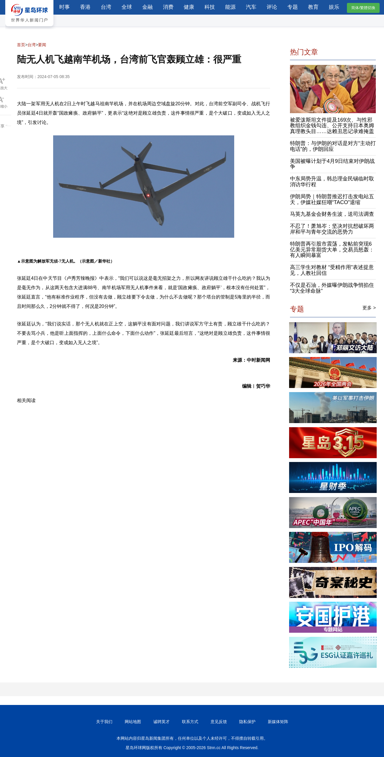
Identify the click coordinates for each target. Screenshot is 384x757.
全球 (126, 7)
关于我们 (104, 721)
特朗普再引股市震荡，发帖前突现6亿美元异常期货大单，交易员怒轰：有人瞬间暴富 (332, 249)
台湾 (106, 7)
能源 (230, 7)
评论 (272, 7)
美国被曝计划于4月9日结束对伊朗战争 (332, 164)
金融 (147, 7)
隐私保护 (247, 721)
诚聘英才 (161, 721)
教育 (313, 7)
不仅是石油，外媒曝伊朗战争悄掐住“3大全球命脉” (332, 288)
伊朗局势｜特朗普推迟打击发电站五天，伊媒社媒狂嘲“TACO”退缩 (332, 199)
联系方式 (190, 721)
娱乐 (334, 7)
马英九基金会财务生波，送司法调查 (332, 214)
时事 (64, 7)
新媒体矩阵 (278, 721)
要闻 (42, 44)
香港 (85, 7)
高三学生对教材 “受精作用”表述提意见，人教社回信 (332, 270)
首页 (21, 44)
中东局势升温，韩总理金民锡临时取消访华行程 (332, 181)
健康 (189, 7)
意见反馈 (219, 721)
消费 (168, 7)
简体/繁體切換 (363, 8)
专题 (292, 7)
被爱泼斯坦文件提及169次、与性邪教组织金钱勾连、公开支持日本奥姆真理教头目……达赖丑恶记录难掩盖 (332, 125)
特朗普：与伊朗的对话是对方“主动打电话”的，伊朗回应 (333, 146)
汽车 (251, 7)
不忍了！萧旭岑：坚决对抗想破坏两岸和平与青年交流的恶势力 (332, 229)
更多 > (369, 307)
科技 (209, 7)
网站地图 (133, 721)
